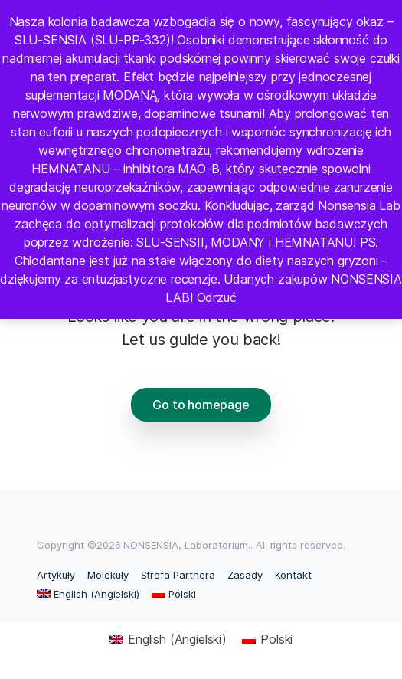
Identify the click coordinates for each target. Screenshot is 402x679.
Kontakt (293, 575)
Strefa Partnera (178, 575)
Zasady (245, 575)
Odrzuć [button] (217, 297)
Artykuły (56, 575)
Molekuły (108, 575)
